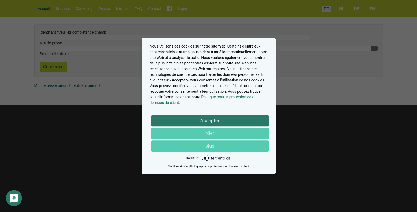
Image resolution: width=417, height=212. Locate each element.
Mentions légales (178, 166)
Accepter (210, 120)
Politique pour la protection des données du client (219, 166)
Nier (209, 133)
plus (210, 146)
